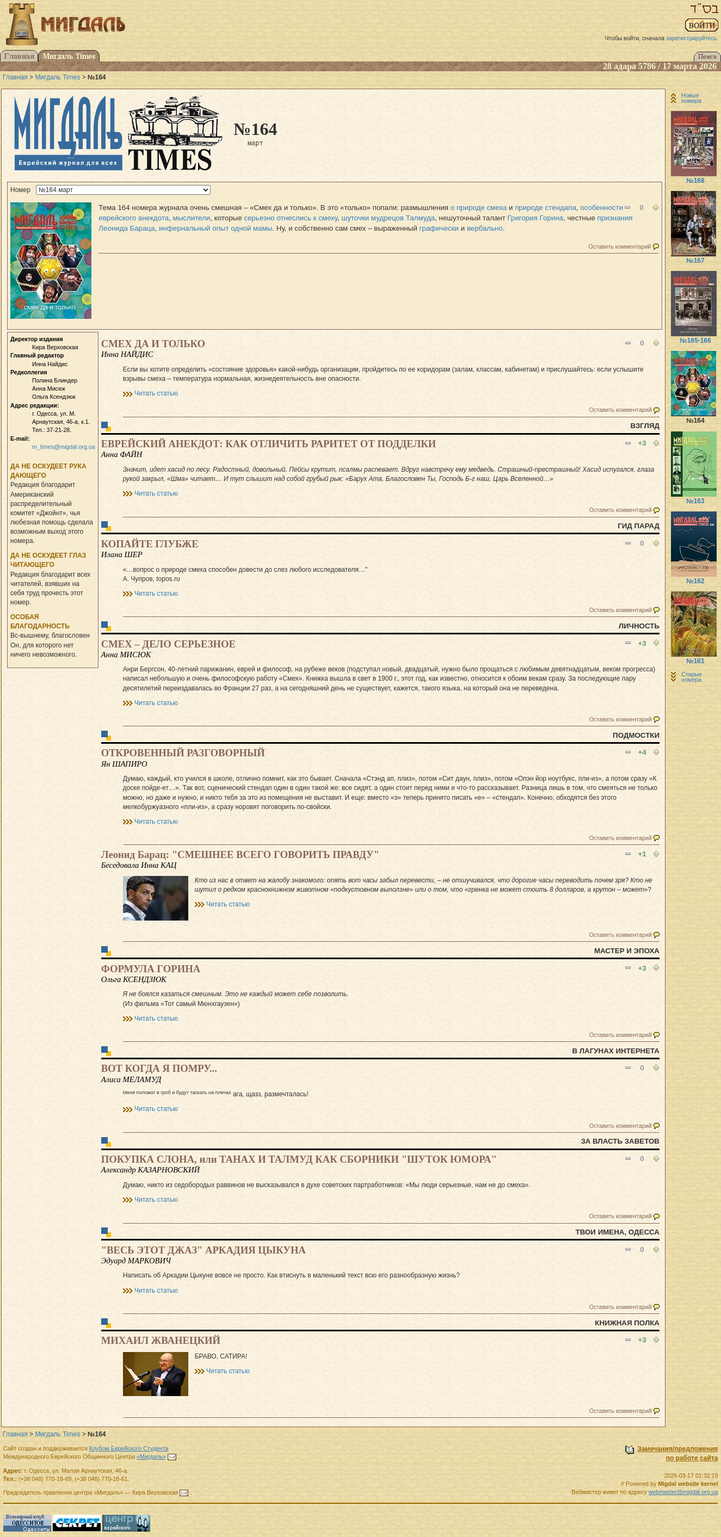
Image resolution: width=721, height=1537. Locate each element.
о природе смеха (479, 207)
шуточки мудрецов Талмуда (388, 218)
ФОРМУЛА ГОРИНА (151, 968)
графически (439, 228)
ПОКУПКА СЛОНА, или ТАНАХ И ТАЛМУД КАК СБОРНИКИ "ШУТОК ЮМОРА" (299, 1159)
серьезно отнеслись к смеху (290, 218)
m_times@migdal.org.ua (63, 446)
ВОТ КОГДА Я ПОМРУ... (159, 1068)
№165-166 (695, 340)
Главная (15, 77)
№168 (695, 180)
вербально (485, 228)
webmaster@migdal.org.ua (683, 1492)
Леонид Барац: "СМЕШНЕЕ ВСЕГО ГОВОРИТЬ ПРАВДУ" (240, 854)
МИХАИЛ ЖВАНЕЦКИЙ (160, 1340)
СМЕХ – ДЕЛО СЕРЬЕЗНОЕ (168, 644)
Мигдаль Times (57, 77)
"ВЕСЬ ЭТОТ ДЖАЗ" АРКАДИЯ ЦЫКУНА (203, 1250)
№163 (695, 501)
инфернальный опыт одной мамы (215, 228)
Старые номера (691, 677)
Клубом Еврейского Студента (129, 1448)
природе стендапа (545, 207)
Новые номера (691, 98)
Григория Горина (535, 218)
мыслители (192, 218)
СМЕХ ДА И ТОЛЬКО (153, 343)
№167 (695, 260)
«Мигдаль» (151, 1456)
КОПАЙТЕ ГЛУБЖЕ (150, 544)
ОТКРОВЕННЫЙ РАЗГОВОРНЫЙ (183, 752)
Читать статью (156, 393)
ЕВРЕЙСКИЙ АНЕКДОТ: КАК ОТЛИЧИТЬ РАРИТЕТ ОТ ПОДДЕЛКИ (268, 443)
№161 (695, 661)
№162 (695, 581)
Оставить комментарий (619, 246)
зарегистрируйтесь (691, 38)
